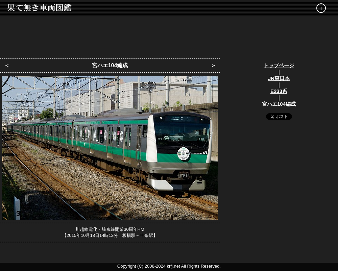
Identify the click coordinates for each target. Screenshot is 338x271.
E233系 (278, 91)
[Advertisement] (169, 35)
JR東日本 (279, 78)
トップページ (279, 65)
